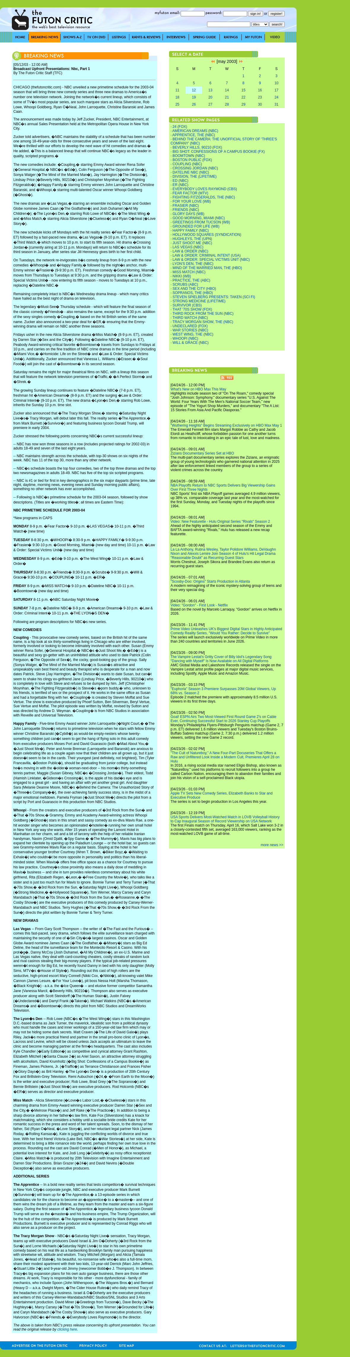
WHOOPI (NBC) (185, 338)
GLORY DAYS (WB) (188, 214)
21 (227, 97)
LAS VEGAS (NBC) (188, 247)
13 (210, 90)
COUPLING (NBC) (187, 164)
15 (243, 90)
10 (276, 83)
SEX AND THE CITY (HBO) (194, 289)
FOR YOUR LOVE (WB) (192, 201)
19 (194, 97)
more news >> (272, 845)
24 (276, 97)
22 (243, 97)
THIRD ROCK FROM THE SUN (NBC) (202, 314)
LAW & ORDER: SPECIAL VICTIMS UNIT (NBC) (211, 260)
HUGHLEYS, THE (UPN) (192, 239)
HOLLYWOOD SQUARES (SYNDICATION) (207, 235)
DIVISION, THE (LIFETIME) (195, 176)
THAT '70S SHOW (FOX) (192, 309)
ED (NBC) (180, 181)
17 (276, 90)
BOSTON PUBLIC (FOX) (192, 160)
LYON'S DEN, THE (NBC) (193, 264)
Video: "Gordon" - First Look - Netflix (199, 605)
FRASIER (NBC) (186, 206)
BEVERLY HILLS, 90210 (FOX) (197, 147)
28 (227, 104)
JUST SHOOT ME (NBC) (192, 243)
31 (276, 104)
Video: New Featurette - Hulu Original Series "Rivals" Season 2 (220, 521)
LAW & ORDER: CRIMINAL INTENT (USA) (207, 255)
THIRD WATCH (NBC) (190, 318)
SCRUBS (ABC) (185, 284)
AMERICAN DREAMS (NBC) (195, 131)
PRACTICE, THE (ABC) (191, 280)
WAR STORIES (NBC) (190, 330)
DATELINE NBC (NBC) (191, 172)
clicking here (67, 1329)
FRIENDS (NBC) (186, 210)
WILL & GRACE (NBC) (191, 343)
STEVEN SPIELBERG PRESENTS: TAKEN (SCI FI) (214, 297)
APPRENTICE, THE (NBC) (193, 135)
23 (260, 97)
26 (194, 104)
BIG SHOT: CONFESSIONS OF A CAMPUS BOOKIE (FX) (219, 152)
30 (260, 104)
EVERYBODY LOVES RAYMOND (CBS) (205, 189)
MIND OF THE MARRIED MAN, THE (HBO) (207, 268)
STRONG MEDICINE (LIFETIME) (199, 301)
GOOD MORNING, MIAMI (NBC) (199, 218)
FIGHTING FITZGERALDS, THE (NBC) (204, 197)
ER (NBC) (180, 185)
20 (210, 97)
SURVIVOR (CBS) (187, 305)
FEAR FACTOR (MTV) (190, 193)
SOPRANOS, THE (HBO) (193, 293)
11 (177, 90)
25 (177, 104)
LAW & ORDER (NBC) (190, 251)
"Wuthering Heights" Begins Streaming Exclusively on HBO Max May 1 (226, 425)
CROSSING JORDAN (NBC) (195, 168)
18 (177, 97)
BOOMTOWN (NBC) (189, 156)
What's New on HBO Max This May (198, 389)
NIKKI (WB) (182, 276)
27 (210, 104)
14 (227, 90)
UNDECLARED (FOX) (190, 326)
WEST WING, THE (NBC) (193, 334)
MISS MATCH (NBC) (189, 272)
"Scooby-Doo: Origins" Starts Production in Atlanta (210, 581)
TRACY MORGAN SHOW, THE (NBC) (202, 322)
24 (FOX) (180, 127)
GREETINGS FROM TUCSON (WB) (201, 222)
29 (243, 104)
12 (194, 90)
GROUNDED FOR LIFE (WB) (196, 226)
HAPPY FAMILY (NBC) (191, 230)
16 (260, 90)
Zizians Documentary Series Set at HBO (202, 453)
